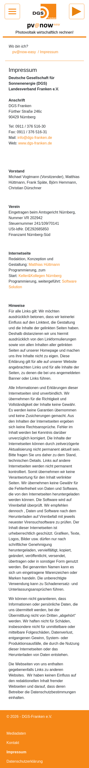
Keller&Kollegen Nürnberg (40, 276)
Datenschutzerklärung (25, 761)
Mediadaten (16, 733)
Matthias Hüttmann (44, 265)
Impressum (16, 752)
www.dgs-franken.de (35, 143)
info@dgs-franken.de (34, 138)
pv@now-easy (24, 52)
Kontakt (13, 743)
